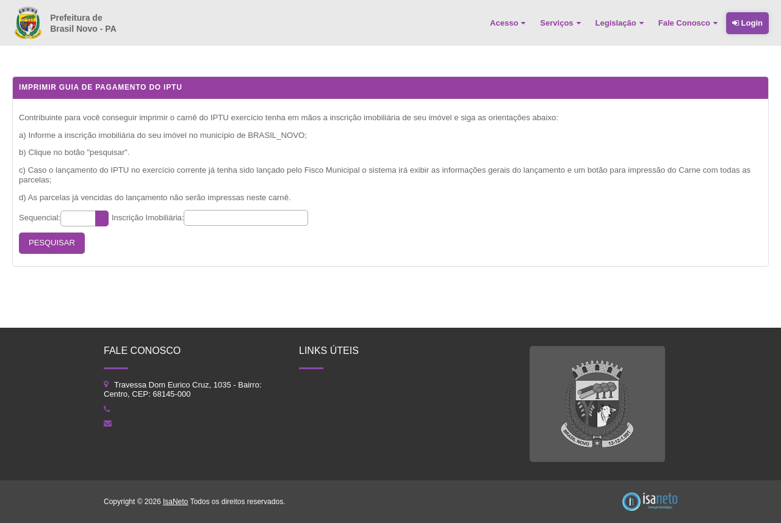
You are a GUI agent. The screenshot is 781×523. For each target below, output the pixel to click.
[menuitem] (509, 23)
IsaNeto (175, 501)
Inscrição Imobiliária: (148, 217)
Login (747, 22)
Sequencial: (39, 217)
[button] (52, 243)
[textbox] (84, 218)
